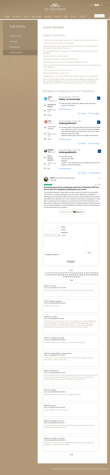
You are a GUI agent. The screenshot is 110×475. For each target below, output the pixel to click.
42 (67, 275)
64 (79, 277)
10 (57, 273)
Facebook (96, 5)
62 (75, 277)
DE (101, 5)
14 (63, 273)
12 (60, 273)
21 (76, 273)
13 (61, 273)
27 (89, 273)
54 (93, 275)
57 (64, 277)
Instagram (99, 5)
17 (68, 273)
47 (78, 275)
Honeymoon (14, 47)
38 (59, 275)
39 (61, 275)
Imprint (91, 5)
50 (85, 275)
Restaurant (36, 16)
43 (69, 275)
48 (80, 275)
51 (86, 275)
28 (91, 273)
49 (82, 275)
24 (82, 273)
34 (50, 275)
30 (96, 273)
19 (72, 273)
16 (67, 273)
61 (72, 277)
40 (63, 275)
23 (80, 273)
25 (85, 273)
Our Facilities (15, 36)
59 (68, 277)
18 (70, 273)
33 (48, 275)
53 (91, 275)
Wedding (47, 16)
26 (87, 273)
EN (104, 5)
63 (77, 277)
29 (93, 273)
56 (97, 275)
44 (71, 275)
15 (65, 273)
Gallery (57, 16)
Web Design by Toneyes (99, 469)
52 (88, 275)
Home (7, 16)
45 (73, 275)
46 (76, 275)
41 (65, 275)
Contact (83, 16)
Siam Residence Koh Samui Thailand (76, 469)
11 (58, 273)
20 (74, 273)
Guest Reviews (15, 52)
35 (52, 275)
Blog (66, 16)
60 (71, 277)
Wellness (13, 41)
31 (97, 273)
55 (95, 275)
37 (56, 275)
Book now (99, 16)
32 (46, 275)
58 (66, 277)
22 (78, 273)
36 (54, 275)
